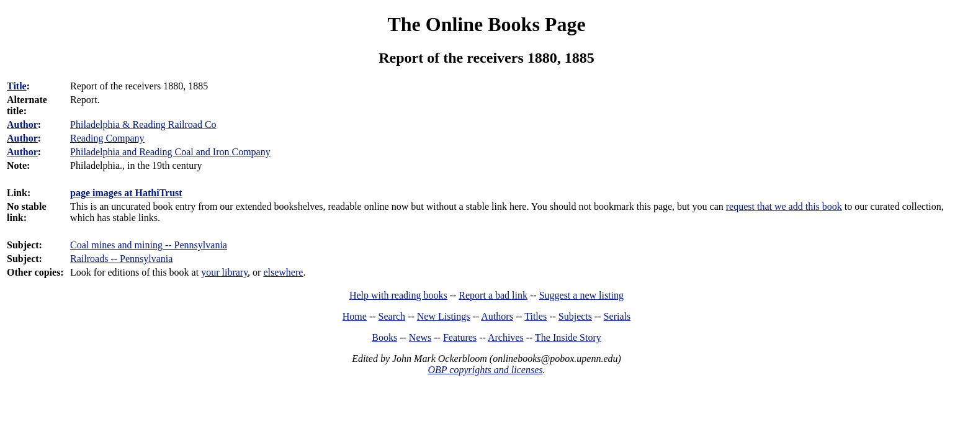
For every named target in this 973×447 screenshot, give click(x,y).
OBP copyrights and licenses (485, 369)
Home (355, 316)
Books (384, 337)
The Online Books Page (486, 24)
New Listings (443, 316)
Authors (497, 316)
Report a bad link (493, 295)
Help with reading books (398, 295)
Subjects (575, 316)
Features (460, 337)
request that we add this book (784, 206)
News (420, 337)
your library (224, 272)
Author (22, 124)
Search (392, 316)
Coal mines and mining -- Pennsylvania (148, 245)
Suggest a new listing (581, 295)
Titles (535, 316)
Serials (617, 316)
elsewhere (283, 272)
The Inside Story (568, 337)
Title (17, 86)
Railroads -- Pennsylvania (121, 258)
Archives (506, 337)
